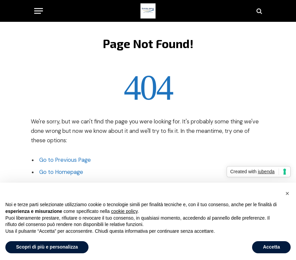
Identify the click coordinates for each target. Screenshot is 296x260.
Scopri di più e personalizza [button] (47, 247)
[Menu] (38, 10)
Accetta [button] (271, 247)
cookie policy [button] (124, 211)
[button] (287, 193)
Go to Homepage (61, 172)
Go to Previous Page (65, 159)
